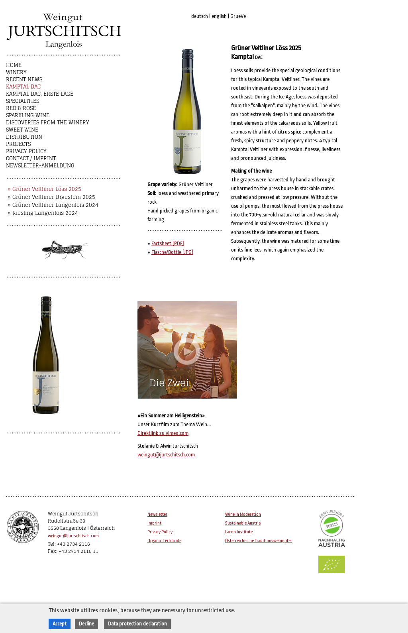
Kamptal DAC (23, 86)
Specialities (22, 101)
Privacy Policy (26, 151)
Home (14, 65)
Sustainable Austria (243, 523)
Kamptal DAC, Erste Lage (39, 93)
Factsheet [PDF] (167, 243)
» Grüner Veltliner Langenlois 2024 (53, 205)
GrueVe (238, 16)
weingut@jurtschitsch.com (166, 455)
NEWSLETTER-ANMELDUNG (40, 165)
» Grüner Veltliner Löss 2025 (44, 189)
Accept (60, 624)
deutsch (199, 16)
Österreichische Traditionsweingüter (258, 540)
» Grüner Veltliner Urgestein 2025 (51, 197)
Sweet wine (22, 129)
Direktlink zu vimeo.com (162, 433)
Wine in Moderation (243, 514)
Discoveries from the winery (47, 122)
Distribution (24, 137)
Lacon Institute (239, 532)
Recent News (24, 79)
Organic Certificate (164, 540)
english (219, 16)
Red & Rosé (21, 108)
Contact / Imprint (31, 158)
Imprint (154, 523)
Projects (18, 144)
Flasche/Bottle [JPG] (172, 252)
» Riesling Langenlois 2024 (43, 213)
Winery (16, 72)
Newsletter (157, 514)
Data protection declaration (137, 624)
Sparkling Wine (27, 115)
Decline (86, 624)
